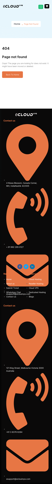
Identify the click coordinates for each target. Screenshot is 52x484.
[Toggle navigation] (40, 7)
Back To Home (12, 74)
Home (17, 23)
